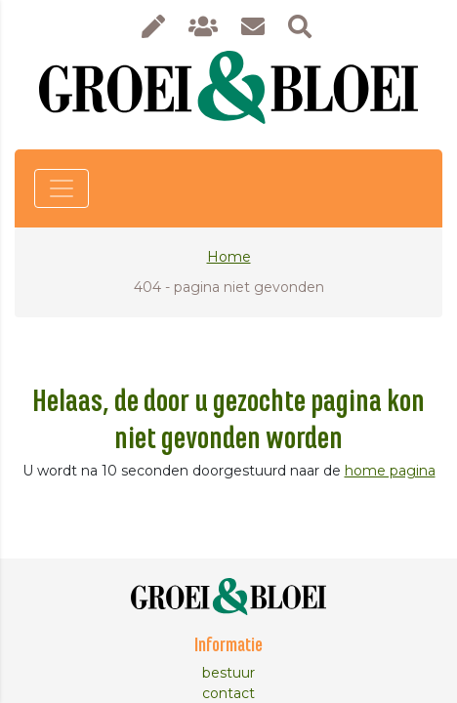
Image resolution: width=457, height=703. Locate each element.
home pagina (390, 470)
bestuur (228, 673)
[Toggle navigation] (61, 188)
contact (228, 693)
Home (229, 257)
